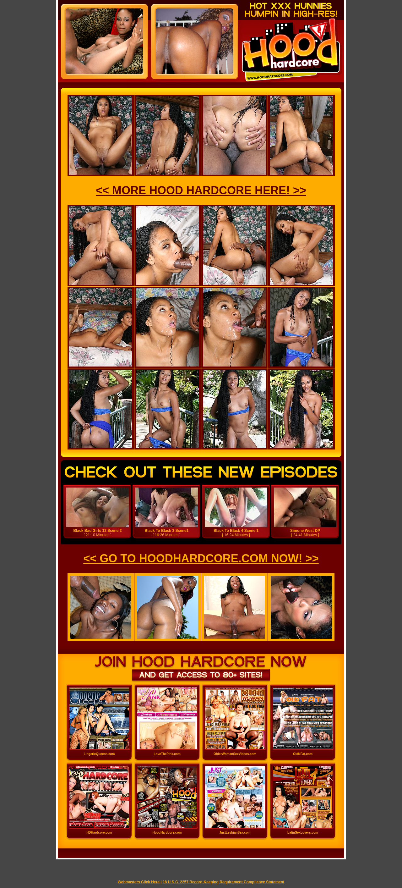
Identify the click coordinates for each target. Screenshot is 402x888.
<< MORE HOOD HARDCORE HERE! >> (201, 190)
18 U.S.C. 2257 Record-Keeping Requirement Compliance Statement (223, 882)
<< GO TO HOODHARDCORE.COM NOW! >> (200, 558)
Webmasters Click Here (139, 882)
